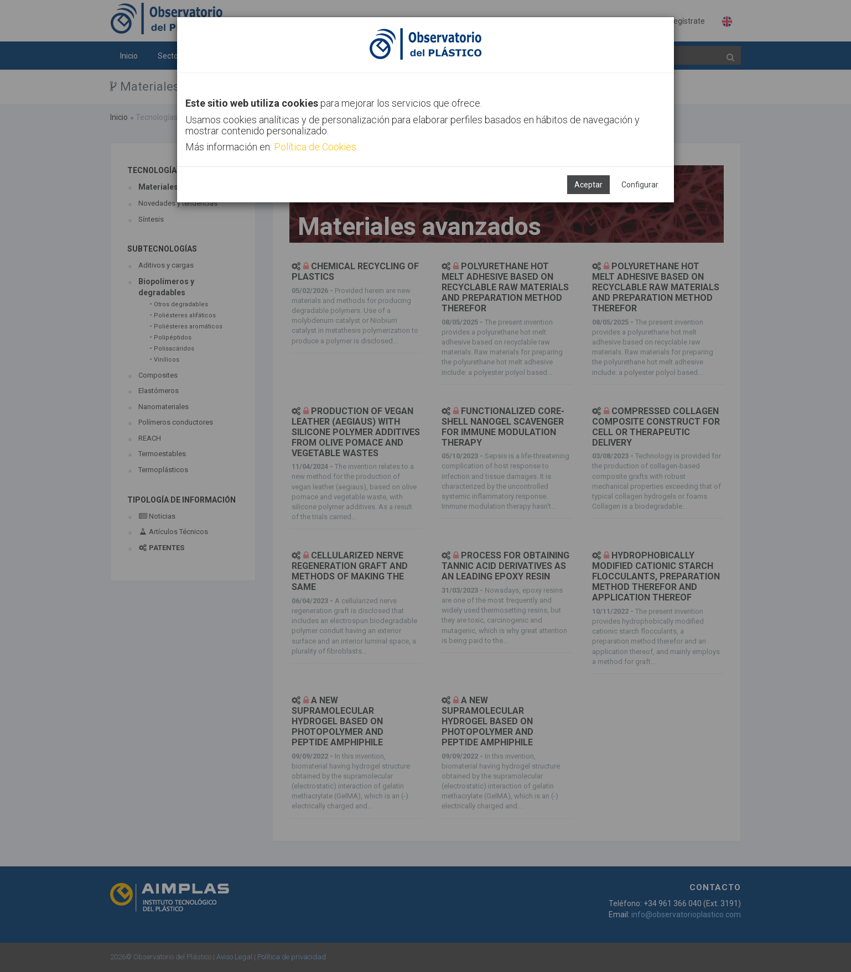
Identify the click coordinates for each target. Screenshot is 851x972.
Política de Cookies (315, 147)
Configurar (639, 184)
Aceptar (588, 184)
